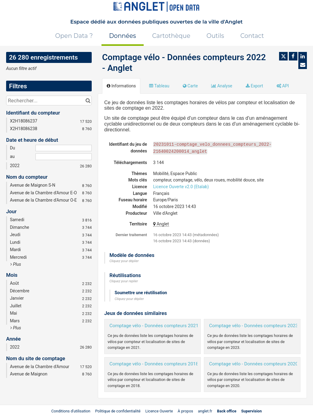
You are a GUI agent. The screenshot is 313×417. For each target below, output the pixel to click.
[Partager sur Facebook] (293, 56)
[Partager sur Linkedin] (302, 56)
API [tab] (283, 85)
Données (122, 35)
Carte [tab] (190, 85)
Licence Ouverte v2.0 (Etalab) (181, 186)
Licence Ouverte (159, 411)
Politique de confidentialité (118, 411)
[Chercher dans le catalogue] (88, 100)
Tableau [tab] (159, 85)
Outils (215, 35)
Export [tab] (254, 85)
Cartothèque (171, 35)
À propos (185, 411)
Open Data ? (74, 35)
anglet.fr (205, 411)
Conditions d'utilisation (71, 411)
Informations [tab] (121, 85)
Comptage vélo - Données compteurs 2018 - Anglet (162, 364)
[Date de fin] (63, 156)
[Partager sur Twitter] (283, 56)
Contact (252, 35)
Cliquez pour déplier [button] (124, 261)
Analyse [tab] (221, 85)
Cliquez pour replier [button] (123, 281)
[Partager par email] (302, 64)
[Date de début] (63, 148)
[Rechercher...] (49, 100)
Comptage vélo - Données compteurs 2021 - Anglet (162, 325)
